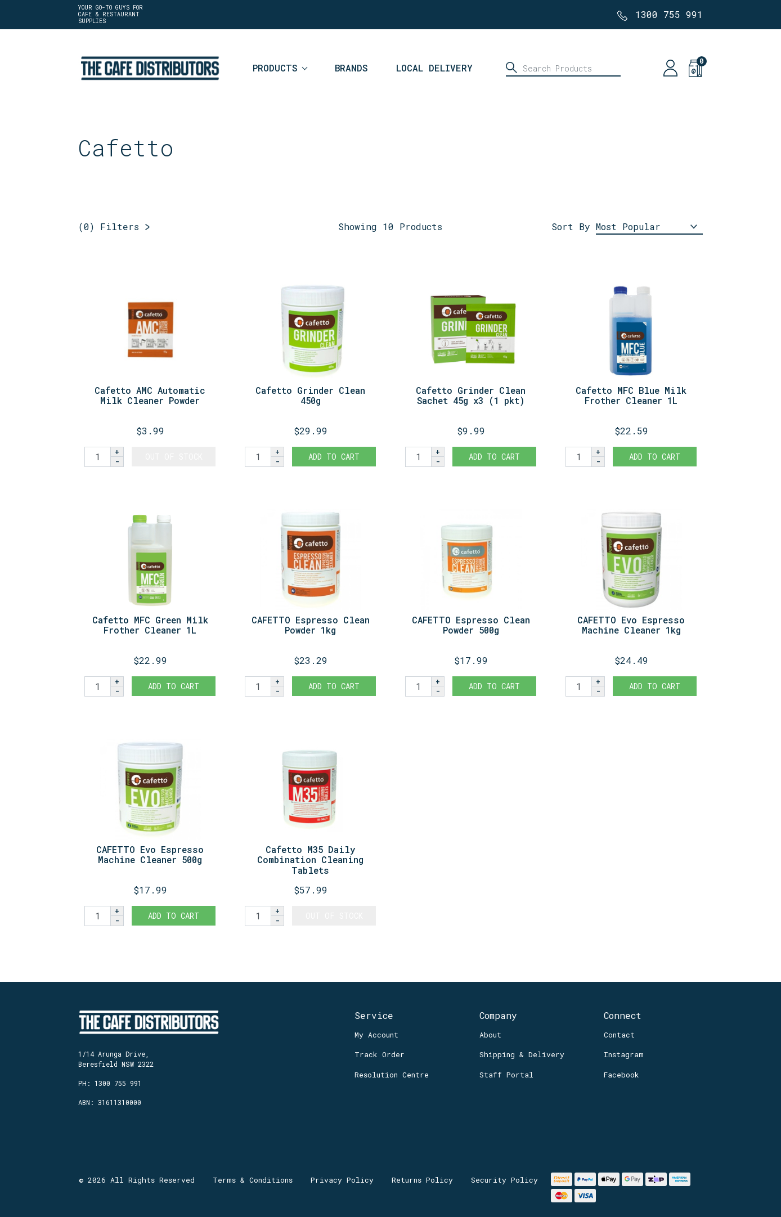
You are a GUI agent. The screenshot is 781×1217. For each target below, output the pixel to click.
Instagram (624, 1054)
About (490, 1035)
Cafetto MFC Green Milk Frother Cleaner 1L (150, 625)
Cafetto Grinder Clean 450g (310, 395)
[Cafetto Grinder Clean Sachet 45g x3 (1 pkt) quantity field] (418, 457)
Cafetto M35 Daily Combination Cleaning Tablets (310, 860)
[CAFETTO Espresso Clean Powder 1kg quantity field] (258, 686)
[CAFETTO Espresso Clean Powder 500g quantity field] (418, 686)
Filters (108, 226)
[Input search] (563, 68)
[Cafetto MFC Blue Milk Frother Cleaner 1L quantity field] (578, 457)
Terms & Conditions (253, 1180)
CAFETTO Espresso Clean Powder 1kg (311, 625)
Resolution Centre (391, 1075)
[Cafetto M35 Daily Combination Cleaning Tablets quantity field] (258, 916)
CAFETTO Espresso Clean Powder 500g (471, 625)
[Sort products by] (649, 227)
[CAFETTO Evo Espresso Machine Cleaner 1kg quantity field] (578, 686)
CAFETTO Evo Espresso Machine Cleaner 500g (150, 854)
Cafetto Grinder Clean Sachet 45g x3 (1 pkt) (471, 395)
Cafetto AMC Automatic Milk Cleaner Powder (150, 395)
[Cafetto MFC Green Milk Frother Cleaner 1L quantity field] (97, 686)
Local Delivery (434, 68)
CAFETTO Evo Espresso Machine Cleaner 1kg (631, 625)
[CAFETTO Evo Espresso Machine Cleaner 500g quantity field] (97, 916)
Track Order (379, 1054)
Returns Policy (422, 1180)
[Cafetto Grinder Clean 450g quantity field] (258, 457)
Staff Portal (506, 1075)
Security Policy (504, 1180)
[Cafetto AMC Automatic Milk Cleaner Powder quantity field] (97, 457)
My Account (376, 1035)
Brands (351, 68)
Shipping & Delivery (521, 1054)
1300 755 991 (669, 14)
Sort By (570, 226)
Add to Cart (334, 456)
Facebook (621, 1075)
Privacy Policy (342, 1180)
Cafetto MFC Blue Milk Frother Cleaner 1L (631, 395)
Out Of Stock (174, 456)
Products (275, 68)
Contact (619, 1035)
